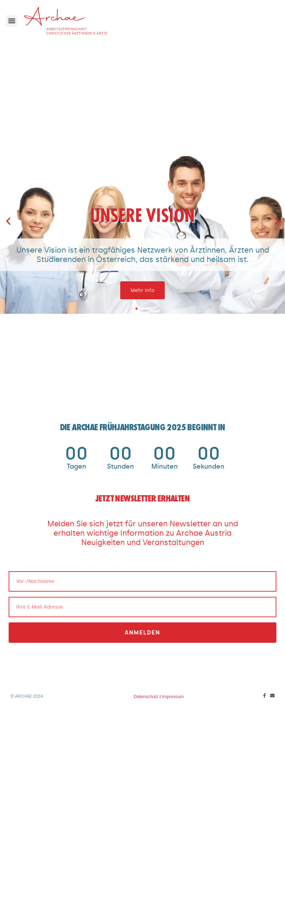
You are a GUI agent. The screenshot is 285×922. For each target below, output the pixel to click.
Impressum (173, 696)
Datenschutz (146, 696)
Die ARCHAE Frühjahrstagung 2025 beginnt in (142, 428)
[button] (11, 21)
